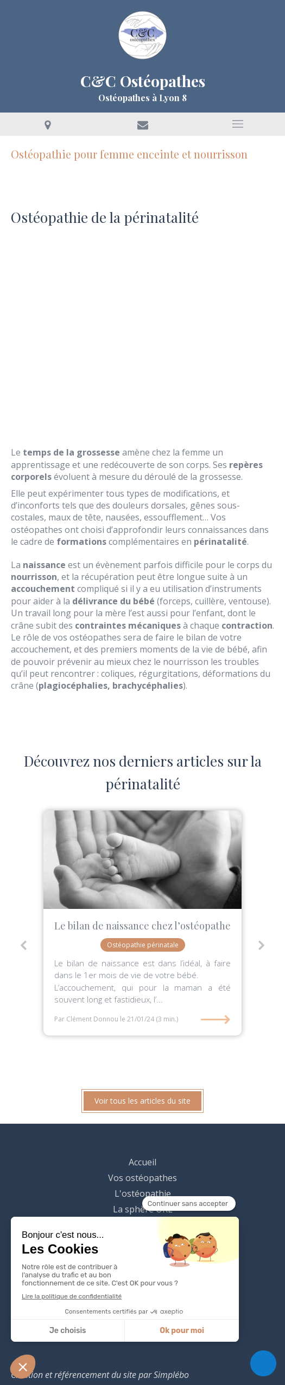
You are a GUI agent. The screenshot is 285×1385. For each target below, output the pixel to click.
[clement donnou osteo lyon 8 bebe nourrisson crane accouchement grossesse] (142, 859)
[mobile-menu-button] (237, 124)
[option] (142, 923)
